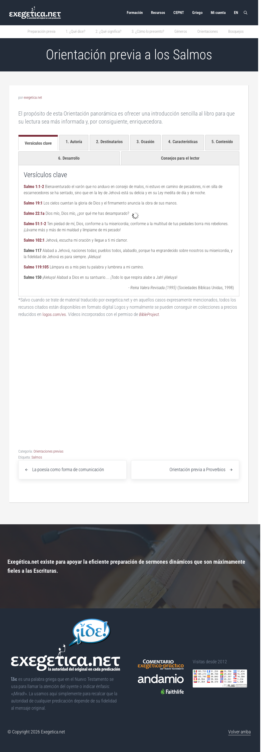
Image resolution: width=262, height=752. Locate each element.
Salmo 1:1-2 (34, 186)
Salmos (36, 457)
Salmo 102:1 (34, 240)
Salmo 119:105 (36, 267)
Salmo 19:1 (33, 203)
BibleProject (150, 314)
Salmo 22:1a (34, 213)
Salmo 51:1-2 (35, 223)
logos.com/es (55, 314)
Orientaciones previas (48, 451)
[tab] (38, 142)
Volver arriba (239, 731)
